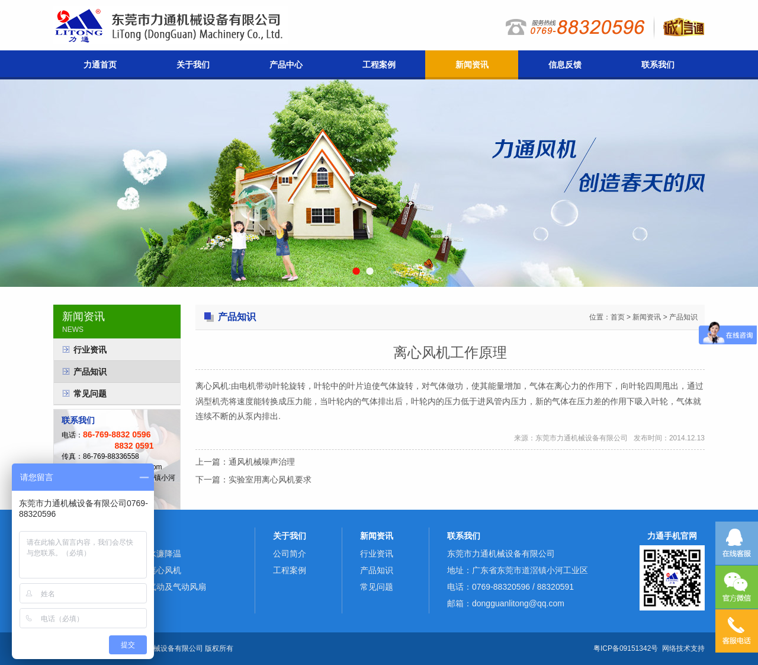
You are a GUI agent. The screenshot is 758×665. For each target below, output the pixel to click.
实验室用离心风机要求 (270, 479)
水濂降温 (164, 553)
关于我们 (193, 64)
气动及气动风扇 (177, 587)
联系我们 (658, 64)
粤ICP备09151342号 (625, 648)
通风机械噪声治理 (262, 461)
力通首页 (100, 64)
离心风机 (164, 570)
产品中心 (286, 64)
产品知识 (90, 371)
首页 (618, 317)
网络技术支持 (683, 648)
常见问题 (90, 393)
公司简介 (289, 553)
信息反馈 (565, 64)
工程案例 (379, 64)
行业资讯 (90, 349)
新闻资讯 (472, 64)
